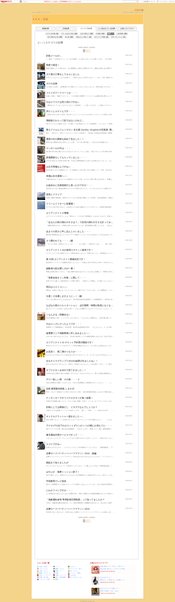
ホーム (34, 12)
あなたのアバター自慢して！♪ (110, 588)
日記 (39, 12)
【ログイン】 (139, 12)
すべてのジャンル (75, 577)
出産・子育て (42, 566)
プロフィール (46, 12)
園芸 (55, 579)
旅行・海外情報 (59, 577)
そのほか (24, 1)
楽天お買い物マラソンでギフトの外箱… (113, 569)
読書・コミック (59, 575)
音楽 (55, 573)
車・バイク (72, 571)
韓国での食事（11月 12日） (109, 591)
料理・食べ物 (42, 577)
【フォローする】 (128, 12)
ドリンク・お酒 (43, 579)
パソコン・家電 (74, 573)
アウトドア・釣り (75, 569)
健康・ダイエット (44, 573)
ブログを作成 (163, 1)
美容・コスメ (42, 571)
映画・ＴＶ (58, 571)
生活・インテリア (44, 575)
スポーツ (72, 566)
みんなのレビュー (106, 577)
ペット (56, 566)
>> (148, 1)
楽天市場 (171, 1)
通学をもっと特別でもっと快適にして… (113, 580)
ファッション (42, 569)
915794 (138, 10)
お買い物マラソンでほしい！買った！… (113, 566)
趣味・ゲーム (58, 569)
